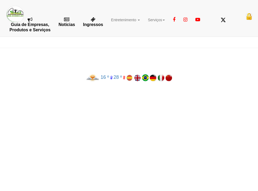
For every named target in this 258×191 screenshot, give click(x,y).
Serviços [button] (156, 20)
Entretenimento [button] (125, 20)
